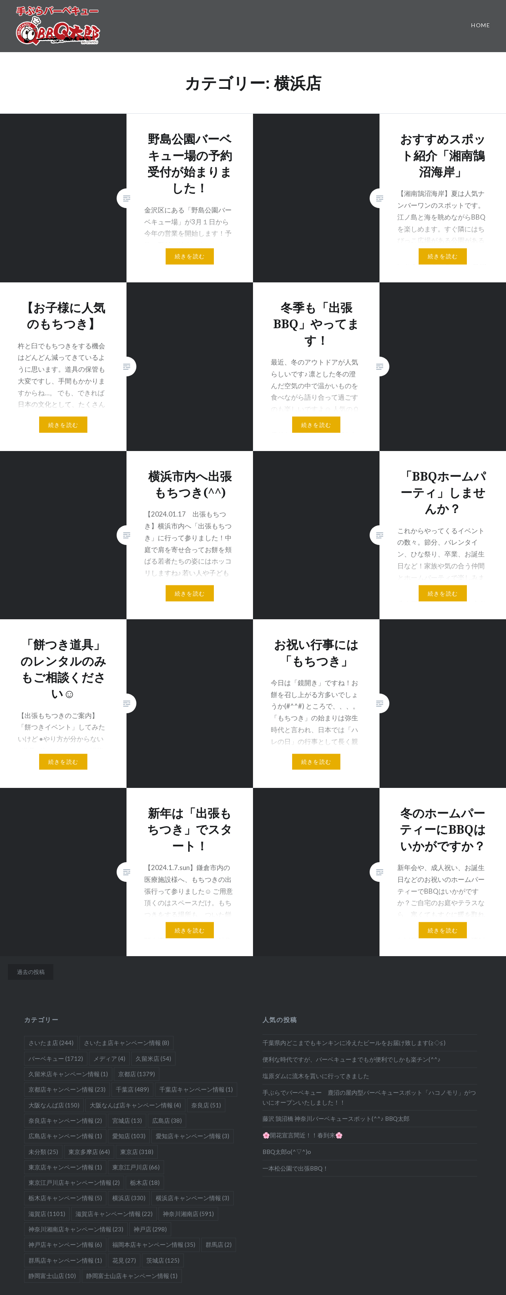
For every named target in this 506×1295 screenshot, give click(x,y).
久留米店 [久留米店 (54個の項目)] (153, 1058)
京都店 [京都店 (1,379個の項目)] (136, 1073)
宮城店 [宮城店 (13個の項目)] (127, 1120)
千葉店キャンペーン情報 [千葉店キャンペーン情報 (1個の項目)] (196, 1089)
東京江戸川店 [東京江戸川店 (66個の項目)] (136, 1167)
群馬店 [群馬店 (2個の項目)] (219, 1244)
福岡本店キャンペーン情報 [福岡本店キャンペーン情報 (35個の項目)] (153, 1244)
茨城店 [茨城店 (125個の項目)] (162, 1260)
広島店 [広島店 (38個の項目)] (167, 1120)
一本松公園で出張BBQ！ (295, 1168)
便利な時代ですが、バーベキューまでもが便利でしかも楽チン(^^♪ (351, 1059)
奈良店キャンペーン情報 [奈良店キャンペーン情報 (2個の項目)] (65, 1120)
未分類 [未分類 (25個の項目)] (43, 1151)
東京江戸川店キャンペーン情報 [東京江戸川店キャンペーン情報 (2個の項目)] (74, 1182)
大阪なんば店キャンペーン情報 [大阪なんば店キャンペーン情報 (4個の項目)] (135, 1105)
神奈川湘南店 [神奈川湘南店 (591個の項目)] (188, 1213)
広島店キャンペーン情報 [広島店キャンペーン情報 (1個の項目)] (65, 1135)
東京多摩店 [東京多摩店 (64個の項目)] (89, 1151)
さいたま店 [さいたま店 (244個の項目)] (51, 1042)
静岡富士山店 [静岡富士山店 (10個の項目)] (52, 1275)
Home (480, 25)
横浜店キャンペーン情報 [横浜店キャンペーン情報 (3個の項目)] (192, 1197)
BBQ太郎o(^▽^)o (286, 1151)
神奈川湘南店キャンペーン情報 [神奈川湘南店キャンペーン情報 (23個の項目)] (75, 1229)
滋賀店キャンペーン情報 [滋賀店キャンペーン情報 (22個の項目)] (114, 1213)
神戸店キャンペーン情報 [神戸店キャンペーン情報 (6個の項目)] (65, 1244)
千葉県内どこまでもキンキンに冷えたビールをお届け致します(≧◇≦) (354, 1042)
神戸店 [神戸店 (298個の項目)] (150, 1229)
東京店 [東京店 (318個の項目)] (136, 1151)
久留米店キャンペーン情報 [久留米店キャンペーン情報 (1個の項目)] (68, 1073)
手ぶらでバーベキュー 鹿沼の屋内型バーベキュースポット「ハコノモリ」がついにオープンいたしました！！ (369, 1097)
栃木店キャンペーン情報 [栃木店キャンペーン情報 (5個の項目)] (65, 1197)
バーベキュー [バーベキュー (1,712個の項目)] (55, 1058)
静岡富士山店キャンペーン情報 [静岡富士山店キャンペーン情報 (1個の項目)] (131, 1275)
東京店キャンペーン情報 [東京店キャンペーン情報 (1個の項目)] (65, 1167)
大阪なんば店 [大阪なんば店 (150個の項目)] (53, 1105)
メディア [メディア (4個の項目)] (109, 1058)
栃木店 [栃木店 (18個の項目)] (145, 1182)
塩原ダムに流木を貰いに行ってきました (315, 1075)
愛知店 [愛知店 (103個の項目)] (128, 1135)
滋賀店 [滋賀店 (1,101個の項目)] (46, 1213)
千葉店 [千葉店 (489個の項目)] (132, 1089)
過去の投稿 (31, 971)
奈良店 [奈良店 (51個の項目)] (206, 1105)
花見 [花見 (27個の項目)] (124, 1260)
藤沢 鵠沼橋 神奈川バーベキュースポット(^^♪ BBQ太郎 (336, 1118)
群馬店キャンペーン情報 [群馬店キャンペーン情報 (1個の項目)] (65, 1260)
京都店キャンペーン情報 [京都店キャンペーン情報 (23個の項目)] (67, 1089)
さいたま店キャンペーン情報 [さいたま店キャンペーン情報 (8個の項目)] (126, 1042)
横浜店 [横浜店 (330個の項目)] (128, 1197)
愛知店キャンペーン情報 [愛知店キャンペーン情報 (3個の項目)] (192, 1135)
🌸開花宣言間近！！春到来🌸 (302, 1135)
